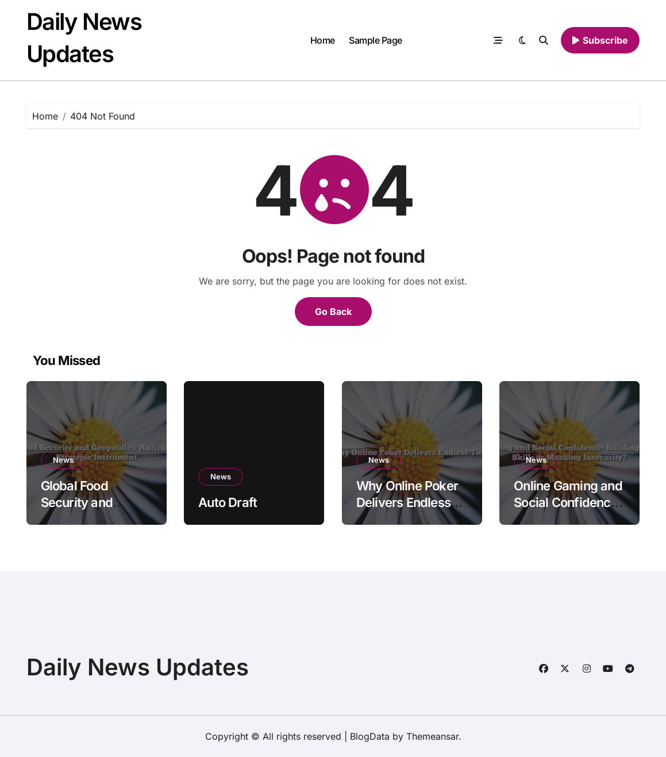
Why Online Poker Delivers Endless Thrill (407, 502)
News (63, 459)
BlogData (370, 736)
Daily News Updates (137, 667)
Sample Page (375, 40)
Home (322, 40)
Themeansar (432, 736)
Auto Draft (227, 502)
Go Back (333, 311)
